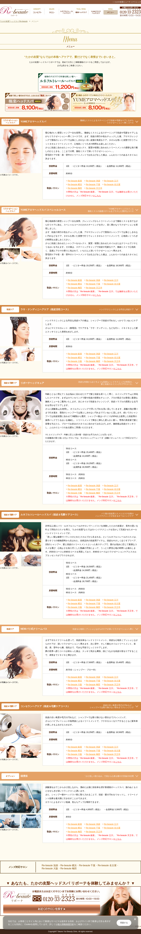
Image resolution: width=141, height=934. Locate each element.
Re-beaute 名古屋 (112, 184)
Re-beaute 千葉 (93, 184)
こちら (98, 195)
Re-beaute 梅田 (75, 188)
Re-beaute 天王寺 (94, 188)
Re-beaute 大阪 (75, 361)
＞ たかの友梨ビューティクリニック (126, 2)
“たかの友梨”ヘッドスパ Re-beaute (13, 21)
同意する (124, 923)
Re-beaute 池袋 (93, 181)
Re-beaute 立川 (111, 181)
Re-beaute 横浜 (75, 184)
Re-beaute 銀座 (75, 181)
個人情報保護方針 (66, 924)
